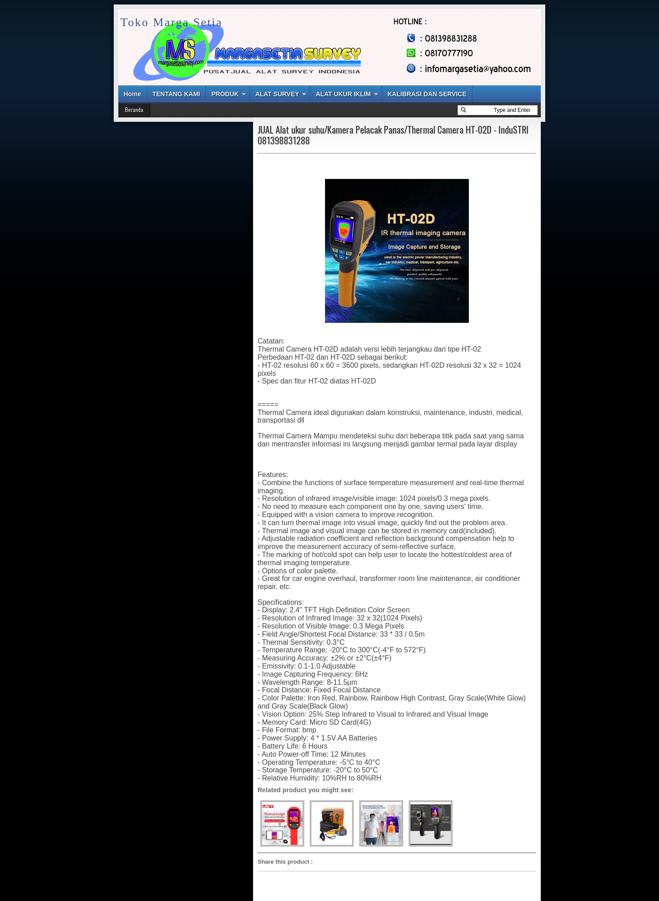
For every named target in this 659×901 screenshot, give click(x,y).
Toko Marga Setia (171, 22)
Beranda (134, 109)
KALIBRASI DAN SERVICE (427, 94)
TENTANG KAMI (176, 94)
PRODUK (225, 94)
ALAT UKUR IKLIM (343, 94)
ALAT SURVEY (277, 94)
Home (132, 94)
